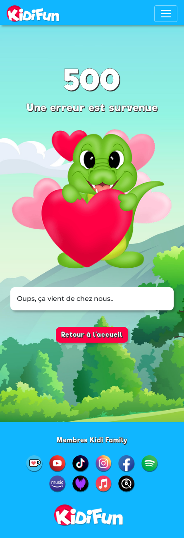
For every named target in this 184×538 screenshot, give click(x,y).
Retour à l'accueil (92, 334)
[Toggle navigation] (165, 13)
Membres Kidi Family (92, 440)
